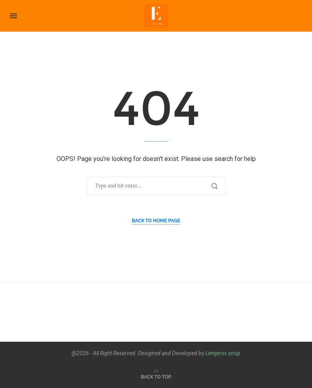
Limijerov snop (222, 353)
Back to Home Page (156, 220)
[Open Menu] (13, 15)
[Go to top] (156, 376)
